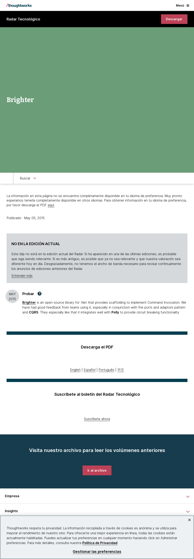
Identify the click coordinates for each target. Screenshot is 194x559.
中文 (120, 370)
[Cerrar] (189, 519)
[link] (173, 19)
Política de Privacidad (99, 543)
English (75, 370)
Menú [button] (182, 5)
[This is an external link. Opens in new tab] (29, 303)
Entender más (22, 276)
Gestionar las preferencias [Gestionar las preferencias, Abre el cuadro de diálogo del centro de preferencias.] (97, 551)
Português (106, 370)
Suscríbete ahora (97, 419)
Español (89, 370)
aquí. (51, 205)
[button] (39, 294)
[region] (97, 537)
